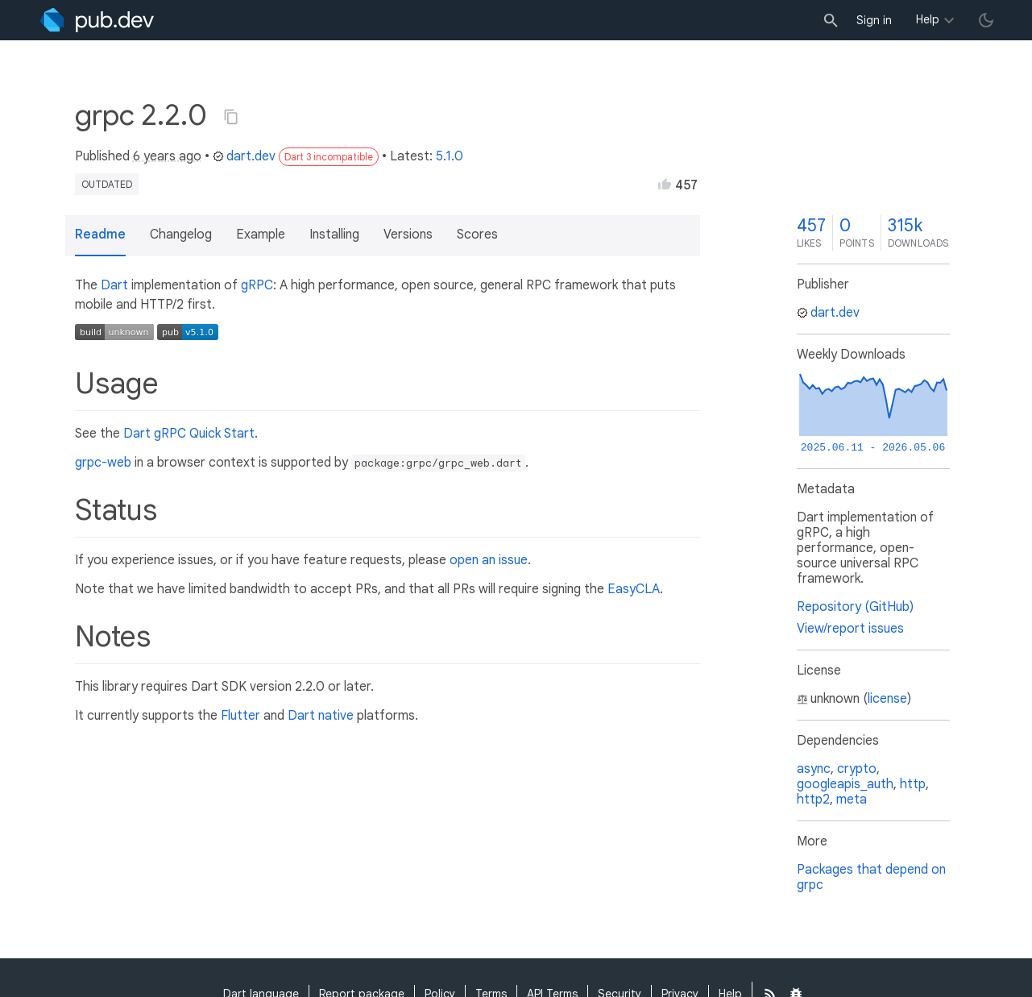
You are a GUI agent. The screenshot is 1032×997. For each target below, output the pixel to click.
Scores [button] (477, 234)
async (814, 769)
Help (927, 19)
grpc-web (103, 463)
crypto (857, 769)
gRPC (257, 285)
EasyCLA (633, 589)
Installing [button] (334, 234)
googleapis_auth (845, 784)
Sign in (874, 20)
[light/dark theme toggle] (986, 20)
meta (851, 799)
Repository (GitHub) (855, 607)
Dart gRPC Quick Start (189, 434)
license (887, 699)
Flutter (240, 716)
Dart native (321, 716)
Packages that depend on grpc (871, 877)
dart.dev (244, 156)
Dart (114, 285)
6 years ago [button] (167, 156)
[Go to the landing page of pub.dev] (97, 20)
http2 (813, 799)
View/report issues (850, 629)
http (913, 784)
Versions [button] (408, 234)
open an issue (489, 560)
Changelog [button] (181, 234)
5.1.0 (449, 156)
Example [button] (260, 234)
